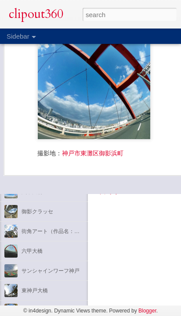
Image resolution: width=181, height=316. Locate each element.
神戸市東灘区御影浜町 (92, 127)
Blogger (147, 311)
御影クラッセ (37, 211)
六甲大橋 (32, 192)
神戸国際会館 (37, 152)
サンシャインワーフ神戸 (51, 271)
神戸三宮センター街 (45, 172)
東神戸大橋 (35, 290)
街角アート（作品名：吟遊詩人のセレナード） (77, 231)
